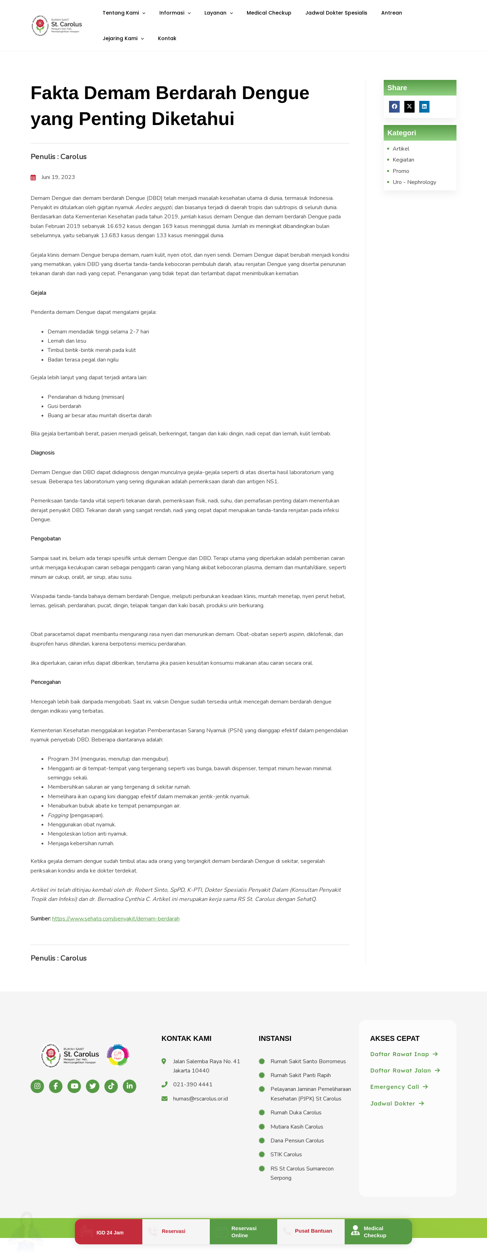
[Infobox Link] (108, 1231)
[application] (140, 17)
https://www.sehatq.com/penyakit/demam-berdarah (116, 935)
